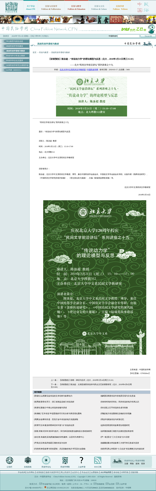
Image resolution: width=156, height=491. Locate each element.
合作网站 (30, 472)
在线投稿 (27, 467)
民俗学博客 (65, 467)
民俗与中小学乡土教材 (15, 56)
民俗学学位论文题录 (14, 60)
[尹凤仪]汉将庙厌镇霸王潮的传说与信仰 (50, 443)
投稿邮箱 (100, 484)
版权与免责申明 (52, 472)
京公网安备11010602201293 (58, 488)
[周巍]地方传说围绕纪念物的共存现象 (116, 413)
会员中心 (76, 472)
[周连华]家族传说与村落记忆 (112, 419)
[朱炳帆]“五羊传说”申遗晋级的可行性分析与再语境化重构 (58, 413)
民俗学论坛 (46, 467)
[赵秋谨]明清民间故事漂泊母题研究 (115, 425)
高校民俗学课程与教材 (60, 52)
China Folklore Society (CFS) (64, 477)
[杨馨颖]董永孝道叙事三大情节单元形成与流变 (120, 443)
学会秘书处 (47, 484)
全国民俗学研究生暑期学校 (17, 65)
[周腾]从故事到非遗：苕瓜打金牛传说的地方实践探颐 (56, 419)
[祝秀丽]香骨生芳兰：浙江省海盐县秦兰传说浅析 (54, 402)
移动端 (116, 472)
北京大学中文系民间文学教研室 (73, 70)
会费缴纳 (94, 472)
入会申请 (81, 467)
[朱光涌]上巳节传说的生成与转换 (114, 408)
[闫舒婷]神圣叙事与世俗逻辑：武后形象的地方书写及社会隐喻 (59, 449)
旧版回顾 (134, 472)
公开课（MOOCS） (14, 70)
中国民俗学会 (45, 477)
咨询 (137, 464)
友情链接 (40, 472)
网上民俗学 (65, 472)
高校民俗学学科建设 (14, 46)
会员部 (111, 484)
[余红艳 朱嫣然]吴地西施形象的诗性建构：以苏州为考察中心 (59, 437)
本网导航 (125, 472)
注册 (126, 464)
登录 (143, 464)
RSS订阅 (97, 467)
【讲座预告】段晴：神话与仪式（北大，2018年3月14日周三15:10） (87, 380)
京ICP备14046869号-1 (33, 488)
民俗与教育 (43, 52)
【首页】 (6, 36)
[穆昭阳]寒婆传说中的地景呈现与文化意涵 (118, 396)
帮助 (132, 464)
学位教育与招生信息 (14, 41)
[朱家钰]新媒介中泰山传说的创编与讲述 (50, 408)
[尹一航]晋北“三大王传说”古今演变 (115, 437)
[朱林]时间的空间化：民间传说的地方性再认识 (120, 402)
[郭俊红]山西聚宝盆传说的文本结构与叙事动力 (53, 396)
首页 (34, 52)
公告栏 (9, 467)
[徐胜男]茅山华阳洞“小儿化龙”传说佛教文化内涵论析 (122, 449)
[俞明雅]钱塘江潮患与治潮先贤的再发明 (117, 431)
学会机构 (21, 472)
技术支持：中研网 (123, 488)
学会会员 (85, 472)
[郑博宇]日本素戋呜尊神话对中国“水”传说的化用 (54, 425)
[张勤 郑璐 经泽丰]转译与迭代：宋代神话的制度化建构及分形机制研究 (63, 431)
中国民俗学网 (92, 70)
